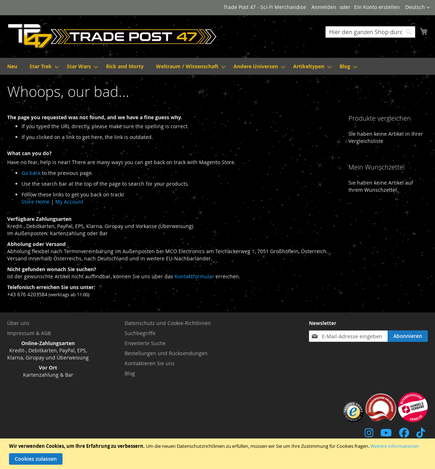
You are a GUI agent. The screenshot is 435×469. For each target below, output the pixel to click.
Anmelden (323, 7)
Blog (130, 373)
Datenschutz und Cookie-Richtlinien (168, 323)
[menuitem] (12, 66)
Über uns (18, 323)
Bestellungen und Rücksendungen (166, 353)
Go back (31, 173)
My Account (69, 201)
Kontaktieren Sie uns (150, 363)
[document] (218, 454)
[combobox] (370, 32)
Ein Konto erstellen (377, 7)
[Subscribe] (408, 336)
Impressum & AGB (29, 333)
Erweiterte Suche (145, 343)
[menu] (217, 66)
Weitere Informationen (394, 446)
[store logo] (112, 36)
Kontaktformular (194, 276)
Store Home (36, 201)
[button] (417, 7)
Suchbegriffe (140, 333)
